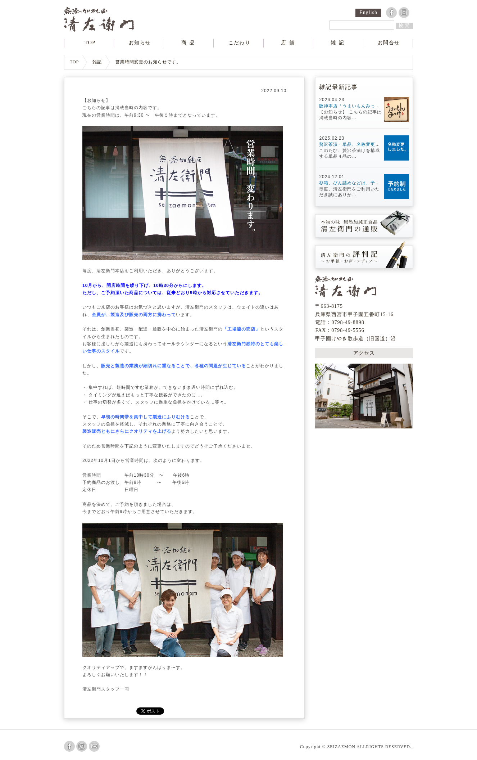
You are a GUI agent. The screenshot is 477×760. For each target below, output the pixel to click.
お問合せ (389, 43)
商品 (189, 43)
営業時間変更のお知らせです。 (148, 62)
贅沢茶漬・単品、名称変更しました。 (359, 144)
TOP (90, 43)
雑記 (338, 43)
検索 (405, 25)
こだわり (239, 43)
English (368, 12)
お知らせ (140, 43)
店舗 (289, 43)
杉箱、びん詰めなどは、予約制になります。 (366, 182)
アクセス (364, 352)
